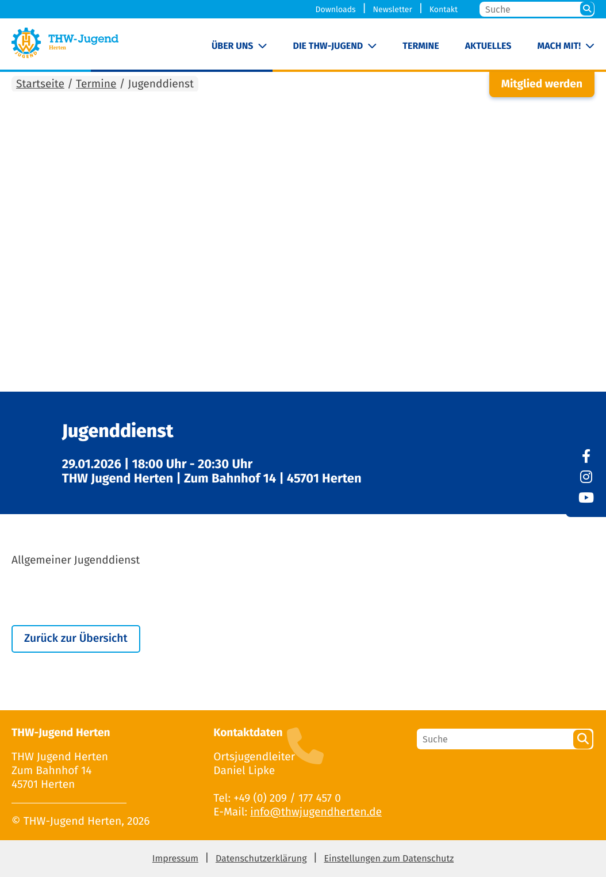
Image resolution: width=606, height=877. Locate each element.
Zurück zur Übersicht (76, 638)
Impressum (175, 858)
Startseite (40, 84)
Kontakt (443, 9)
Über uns (233, 46)
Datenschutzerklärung (261, 858)
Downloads (336, 9)
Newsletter (392, 9)
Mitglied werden (541, 84)
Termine (420, 46)
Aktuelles (488, 46)
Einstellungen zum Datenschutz (389, 858)
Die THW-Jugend (328, 46)
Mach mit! (559, 46)
